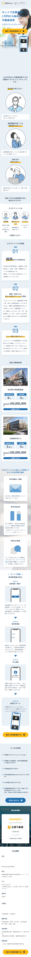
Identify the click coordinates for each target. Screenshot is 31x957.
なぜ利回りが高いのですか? (11, 782)
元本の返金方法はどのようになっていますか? (15, 775)
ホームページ (8, 532)
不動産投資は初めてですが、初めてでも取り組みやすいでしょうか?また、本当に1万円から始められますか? (15, 790)
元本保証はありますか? (10, 769)
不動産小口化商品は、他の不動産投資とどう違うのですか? (15, 762)
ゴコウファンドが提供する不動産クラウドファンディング (20, 3)
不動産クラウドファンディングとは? (14, 755)
